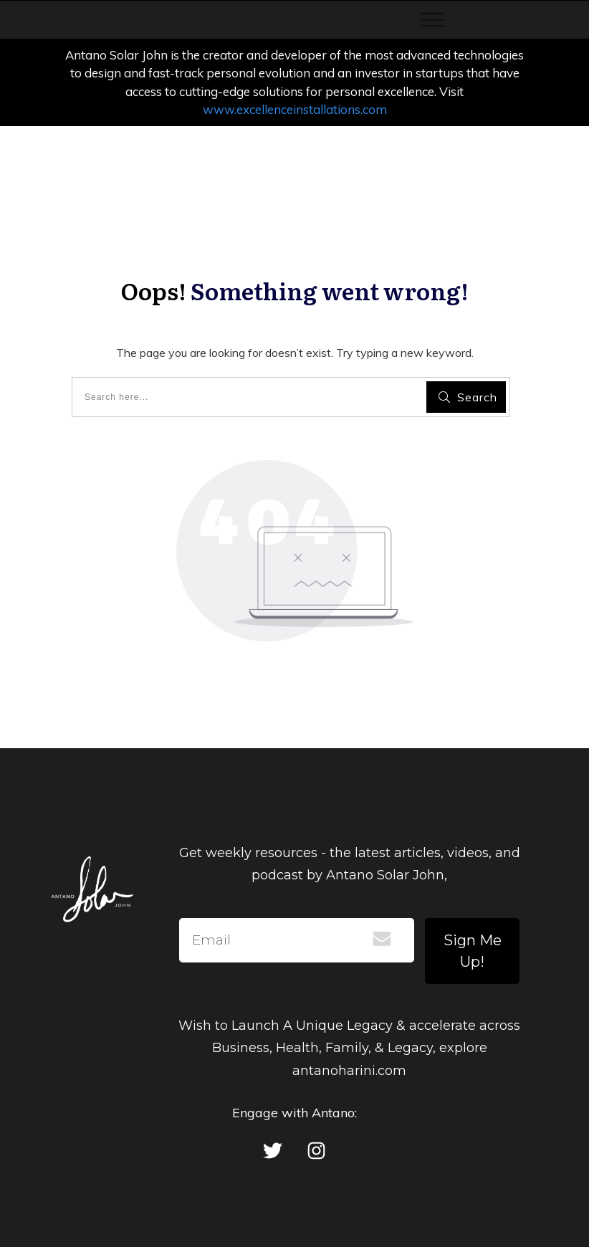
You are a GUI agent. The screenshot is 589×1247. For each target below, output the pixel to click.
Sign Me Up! (473, 951)
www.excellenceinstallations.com (295, 109)
